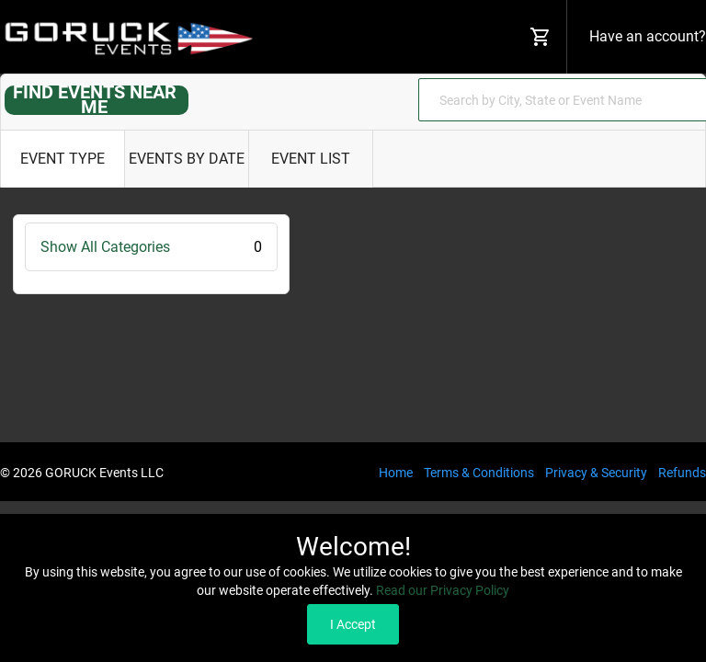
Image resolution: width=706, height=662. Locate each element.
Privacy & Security (596, 472)
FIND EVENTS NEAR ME (94, 99)
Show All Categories (151, 247)
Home (396, 472)
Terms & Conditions (479, 472)
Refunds (682, 472)
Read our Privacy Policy (442, 590)
